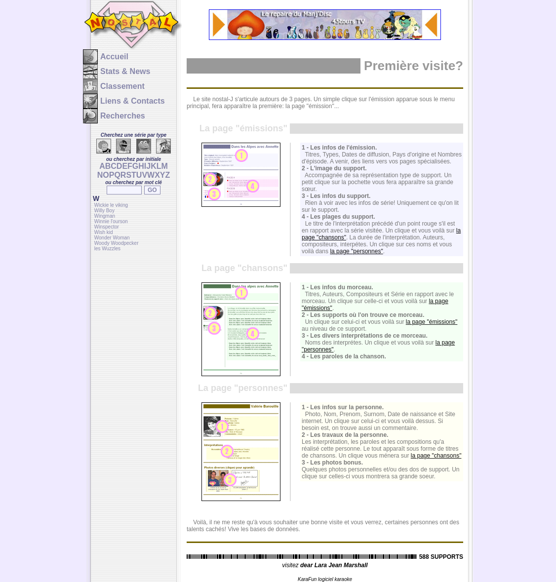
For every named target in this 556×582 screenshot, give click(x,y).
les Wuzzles (107, 248)
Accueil (114, 56)
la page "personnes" (356, 251)
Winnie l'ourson (111, 221)
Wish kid (103, 232)
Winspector (106, 227)
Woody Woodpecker (116, 243)
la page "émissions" (432, 321)
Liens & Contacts (132, 101)
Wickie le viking (111, 205)
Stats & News (125, 71)
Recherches (122, 116)
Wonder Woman (112, 237)
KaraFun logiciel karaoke (325, 579)
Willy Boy (104, 210)
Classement (122, 86)
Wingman (104, 216)
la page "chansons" (436, 455)
